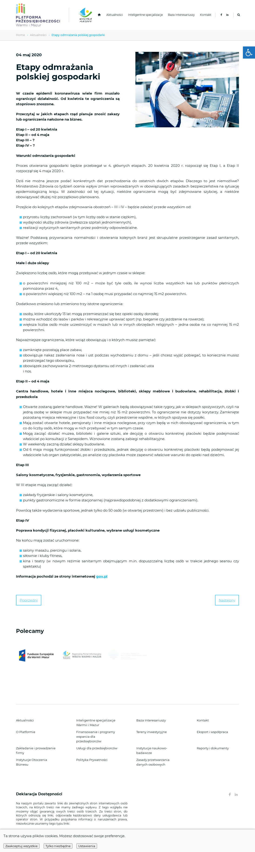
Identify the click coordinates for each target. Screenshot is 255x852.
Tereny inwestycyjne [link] (151, 732)
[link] (249, 52)
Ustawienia (86, 846)
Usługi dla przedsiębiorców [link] (96, 748)
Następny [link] (227, 600)
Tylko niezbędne (58, 846)
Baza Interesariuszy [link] (181, 14)
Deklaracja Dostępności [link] (39, 794)
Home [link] (20, 35)
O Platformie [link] (25, 732)
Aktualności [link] (114, 14)
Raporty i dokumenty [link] (213, 748)
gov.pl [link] (102, 576)
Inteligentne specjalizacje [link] (145, 14)
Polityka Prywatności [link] (92, 760)
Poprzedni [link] (29, 600)
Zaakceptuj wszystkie (21, 846)
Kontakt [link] (205, 14)
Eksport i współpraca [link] (212, 732)
